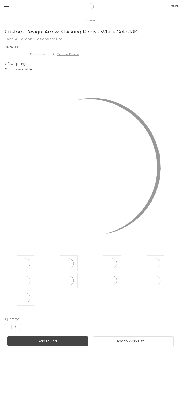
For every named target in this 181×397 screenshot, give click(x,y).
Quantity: (12, 319)
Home (90, 20)
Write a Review (68, 54)
